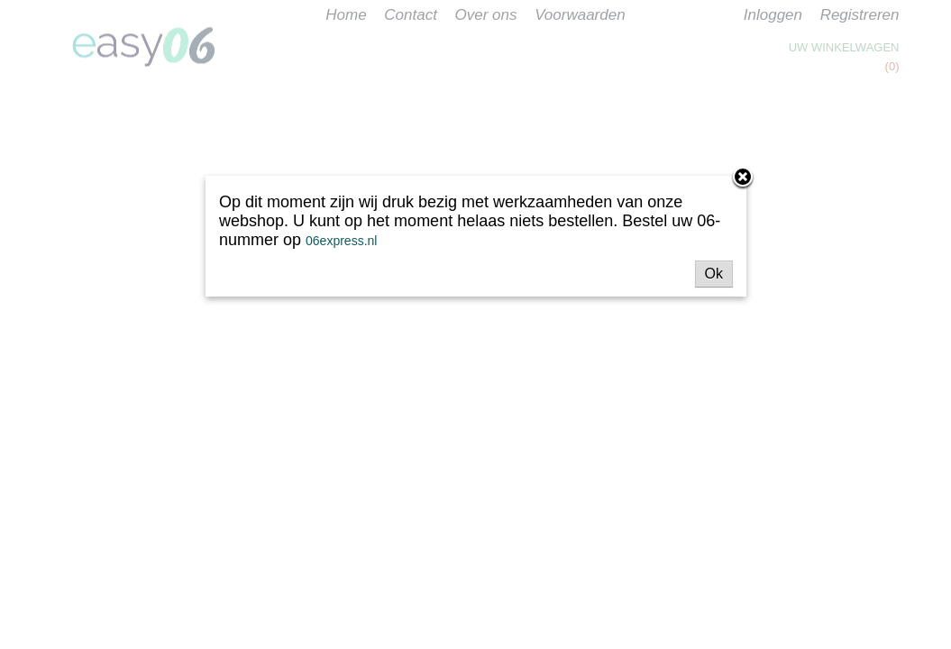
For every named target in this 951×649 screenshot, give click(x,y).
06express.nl (341, 240)
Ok (714, 273)
